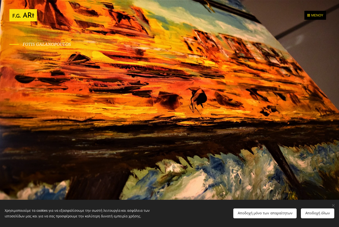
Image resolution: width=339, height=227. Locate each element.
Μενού (315, 15)
